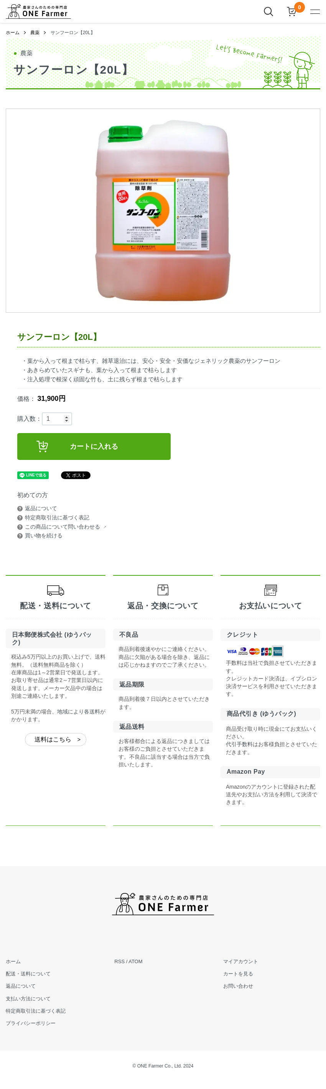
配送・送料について (28, 974)
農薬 (35, 32)
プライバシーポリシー (31, 1023)
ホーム (13, 32)
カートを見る (238, 974)
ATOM (135, 961)
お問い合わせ (238, 986)
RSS (119, 961)
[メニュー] (314, 11)
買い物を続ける (44, 535)
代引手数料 (239, 744)
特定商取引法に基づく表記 (57, 517)
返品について (41, 508)
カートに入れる (77, 446)
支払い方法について (28, 999)
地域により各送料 (78, 711)
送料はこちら (53, 739)
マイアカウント (240, 961)
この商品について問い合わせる (62, 527)
